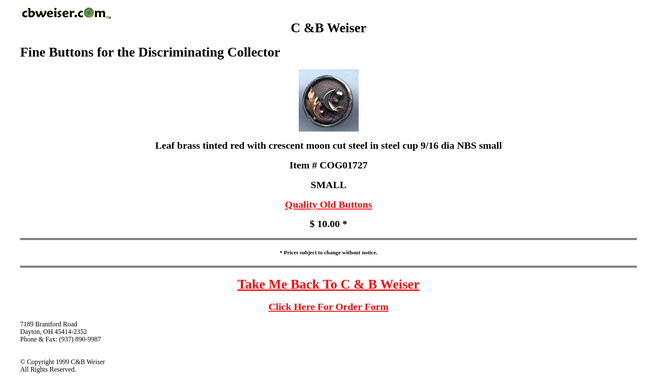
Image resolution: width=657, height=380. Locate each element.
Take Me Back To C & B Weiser (329, 284)
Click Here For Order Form (329, 306)
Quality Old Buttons (328, 204)
